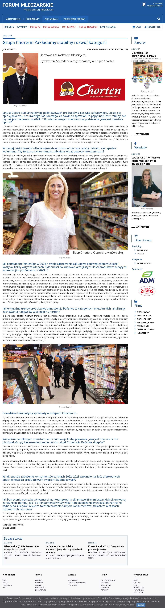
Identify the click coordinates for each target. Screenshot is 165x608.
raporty (9, 26)
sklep (136, 26)
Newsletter (139, 587)
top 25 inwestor (88, 26)
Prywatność (139, 590)
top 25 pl (35, 26)
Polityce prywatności (124, 604)
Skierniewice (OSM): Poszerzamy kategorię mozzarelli (21, 548)
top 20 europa (142, 315)
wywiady (22, 26)
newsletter (152, 26)
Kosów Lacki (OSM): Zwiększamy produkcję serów (106, 548)
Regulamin (138, 592)
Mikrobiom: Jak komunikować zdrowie (143, 54)
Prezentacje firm (144, 322)
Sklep (136, 585)
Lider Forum (142, 239)
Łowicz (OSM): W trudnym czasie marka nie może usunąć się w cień (145, 160)
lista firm (105, 587)
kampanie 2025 (142, 263)
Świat (5, 580)
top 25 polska (142, 319)
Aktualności (13, 19)
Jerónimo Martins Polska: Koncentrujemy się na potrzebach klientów (64, 549)
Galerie (38, 585)
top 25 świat (69, 26)
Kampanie (105, 583)
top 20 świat (142, 312)
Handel (6, 587)
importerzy (141, 333)
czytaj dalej (142, 134)
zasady (139, 253)
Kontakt (137, 583)
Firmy (138, 304)
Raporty (140, 41)
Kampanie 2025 (108, 26)
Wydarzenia (40, 587)
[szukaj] (145, 19)
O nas (136, 580)
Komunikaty (33, 19)
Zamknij (141, 605)
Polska (6, 583)
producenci (141, 326)
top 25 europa (51, 26)
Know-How (72, 585)
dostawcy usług (144, 329)
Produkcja (7, 585)
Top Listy (104, 590)
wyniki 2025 (141, 250)
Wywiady (140, 146)
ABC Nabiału (51, 19)
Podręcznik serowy (74, 19)
